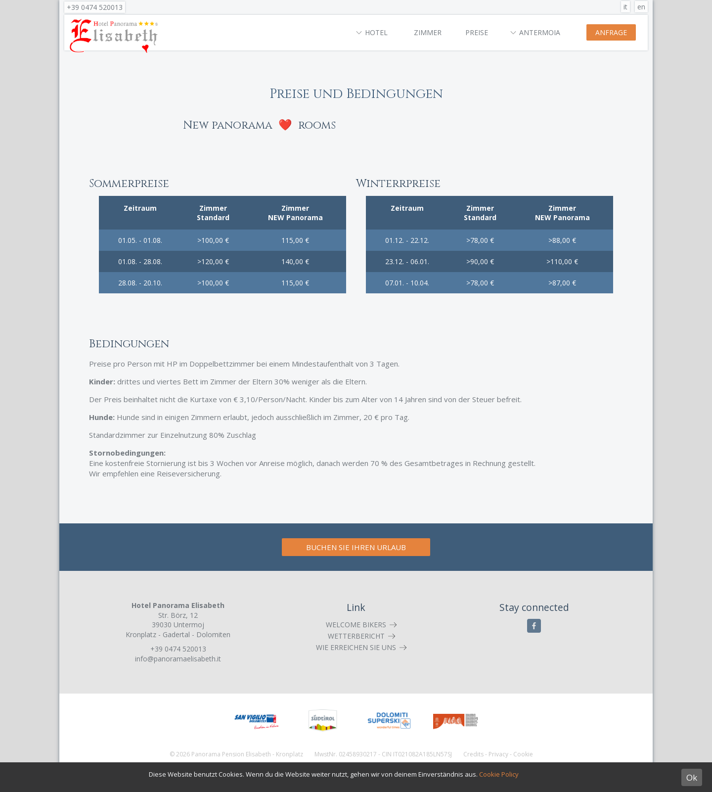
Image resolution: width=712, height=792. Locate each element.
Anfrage (611, 32)
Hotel (376, 32)
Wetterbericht (356, 636)
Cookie (523, 754)
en (641, 6)
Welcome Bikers (356, 624)
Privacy (498, 754)
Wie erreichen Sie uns (356, 647)
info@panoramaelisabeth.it (178, 658)
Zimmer (428, 32)
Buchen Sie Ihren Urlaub (356, 547)
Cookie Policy (499, 774)
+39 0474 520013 (95, 7)
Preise (476, 32)
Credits (473, 754)
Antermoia (539, 32)
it (625, 6)
